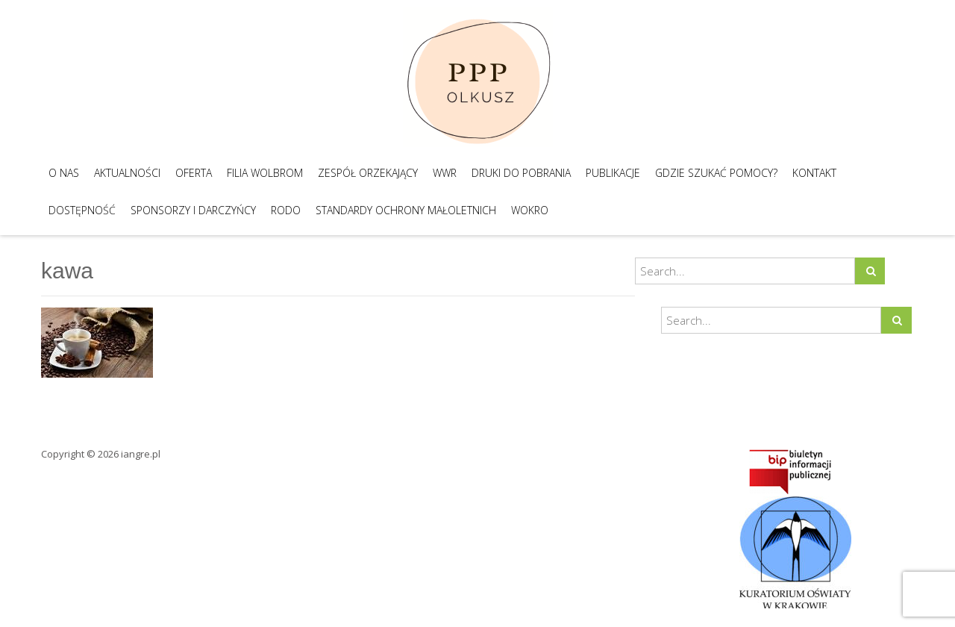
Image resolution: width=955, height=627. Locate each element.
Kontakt (814, 173)
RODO (286, 210)
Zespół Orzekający (368, 173)
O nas (63, 173)
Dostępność (82, 210)
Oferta (193, 173)
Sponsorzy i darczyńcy (193, 210)
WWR (445, 173)
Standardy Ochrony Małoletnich (406, 210)
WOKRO (529, 210)
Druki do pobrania (521, 173)
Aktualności (127, 173)
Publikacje (613, 173)
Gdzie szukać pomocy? (716, 173)
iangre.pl (140, 454)
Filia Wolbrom (265, 173)
